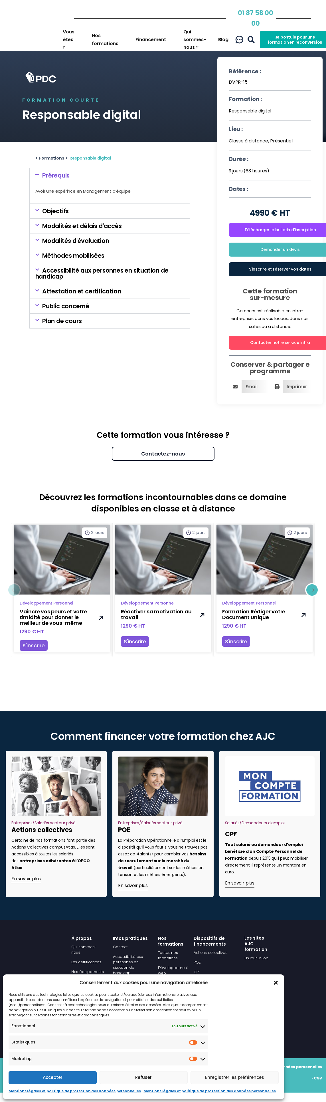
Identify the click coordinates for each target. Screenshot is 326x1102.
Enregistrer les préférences (234, 1077)
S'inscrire (34, 645)
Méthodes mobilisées (73, 255)
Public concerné (65, 306)
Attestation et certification (81, 291)
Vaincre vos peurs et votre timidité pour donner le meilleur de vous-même (53, 617)
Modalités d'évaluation (75, 241)
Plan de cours (62, 321)
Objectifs (55, 211)
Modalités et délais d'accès (82, 226)
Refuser (143, 1077)
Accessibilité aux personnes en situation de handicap (102, 273)
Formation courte (61, 100)
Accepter (52, 1077)
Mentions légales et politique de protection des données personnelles (75, 1091)
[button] (276, 979)
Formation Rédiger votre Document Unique (253, 614)
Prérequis (56, 175)
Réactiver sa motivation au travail (156, 614)
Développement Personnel (46, 603)
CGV (318, 1078)
